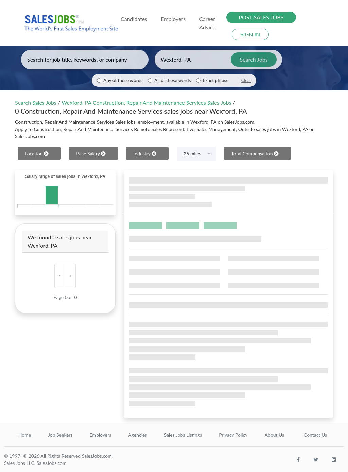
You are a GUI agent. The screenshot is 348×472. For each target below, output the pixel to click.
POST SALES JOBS (261, 17)
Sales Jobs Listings (183, 435)
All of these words (172, 80)
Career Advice (207, 23)
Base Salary (91, 153)
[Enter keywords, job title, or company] (85, 59)
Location (37, 153)
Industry (144, 153)
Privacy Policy (233, 435)
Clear (246, 80)
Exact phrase (215, 80)
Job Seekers (60, 435)
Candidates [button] (134, 19)
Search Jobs (254, 59)
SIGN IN (250, 34)
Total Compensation (255, 153)
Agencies (137, 435)
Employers (100, 435)
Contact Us (315, 435)
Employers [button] (173, 19)
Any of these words (122, 80)
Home (24, 435)
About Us (274, 435)
